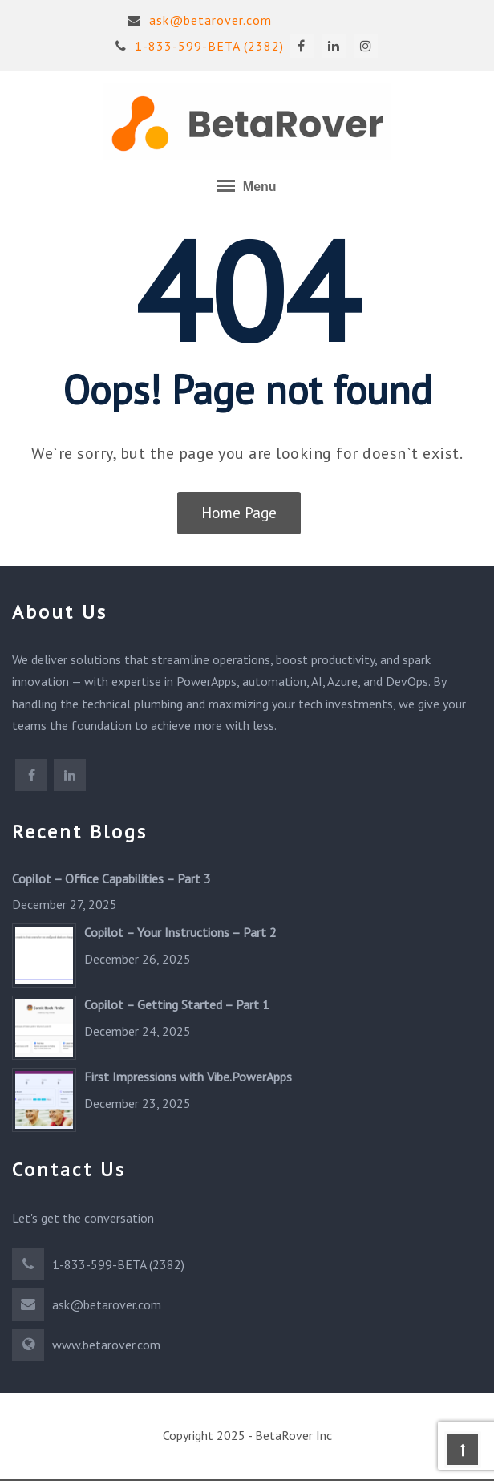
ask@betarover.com (199, 20)
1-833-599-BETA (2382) (199, 46)
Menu (246, 185)
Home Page (239, 512)
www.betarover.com (106, 1345)
